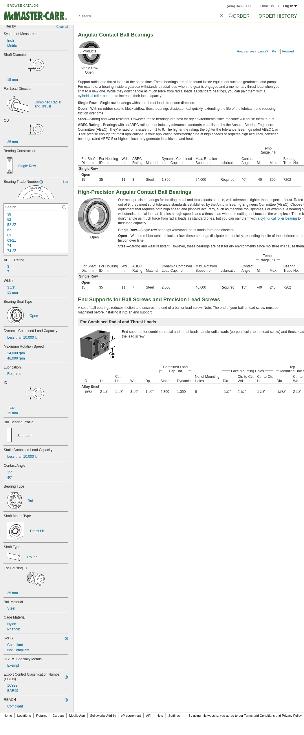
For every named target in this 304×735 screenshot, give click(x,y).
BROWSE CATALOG (23, 5)
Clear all (62, 26)
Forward (288, 51)
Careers (58, 715)
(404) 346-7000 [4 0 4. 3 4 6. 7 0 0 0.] (239, 6)
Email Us (267, 6)
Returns (41, 715)
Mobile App (77, 715)
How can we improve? (252, 51)
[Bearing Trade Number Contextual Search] (35, 207)
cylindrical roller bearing (96, 96)
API (148, 715)
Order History (278, 16)
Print (275, 51)
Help (160, 715)
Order (241, 16)
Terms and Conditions (259, 715)
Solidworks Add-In (103, 715)
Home (7, 715)
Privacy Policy (292, 715)
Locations (24, 715)
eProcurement (131, 715)
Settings (174, 715)
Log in (290, 6)
